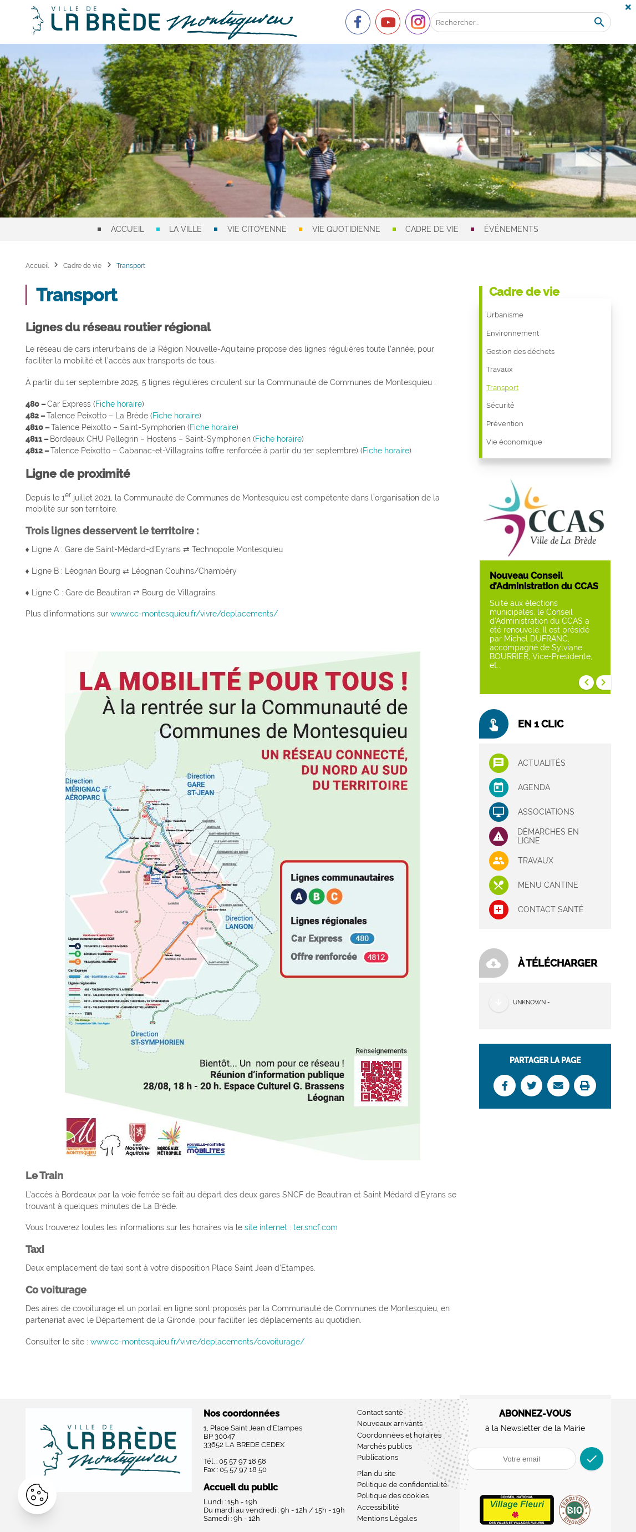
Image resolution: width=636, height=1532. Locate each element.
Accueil (127, 229)
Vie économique (514, 442)
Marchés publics (384, 1446)
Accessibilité (378, 1507)
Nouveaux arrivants (390, 1423)
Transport (502, 387)
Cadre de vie (432, 229)
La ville (185, 229)
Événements (511, 229)
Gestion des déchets (520, 351)
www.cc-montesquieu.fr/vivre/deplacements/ (194, 613)
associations (546, 811)
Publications (377, 1457)
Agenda (534, 787)
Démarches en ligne (548, 836)
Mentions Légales (387, 1518)
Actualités (542, 763)
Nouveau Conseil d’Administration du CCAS (544, 580)
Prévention (504, 423)
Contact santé (551, 909)
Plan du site (376, 1473)
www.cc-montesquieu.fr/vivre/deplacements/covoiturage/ (197, 1341)
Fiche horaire (118, 404)
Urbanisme (504, 315)
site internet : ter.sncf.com (291, 1227)
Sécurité (500, 405)
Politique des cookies (393, 1495)
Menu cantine (548, 885)
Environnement (512, 333)
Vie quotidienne (346, 229)
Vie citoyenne (257, 229)
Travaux (499, 369)
